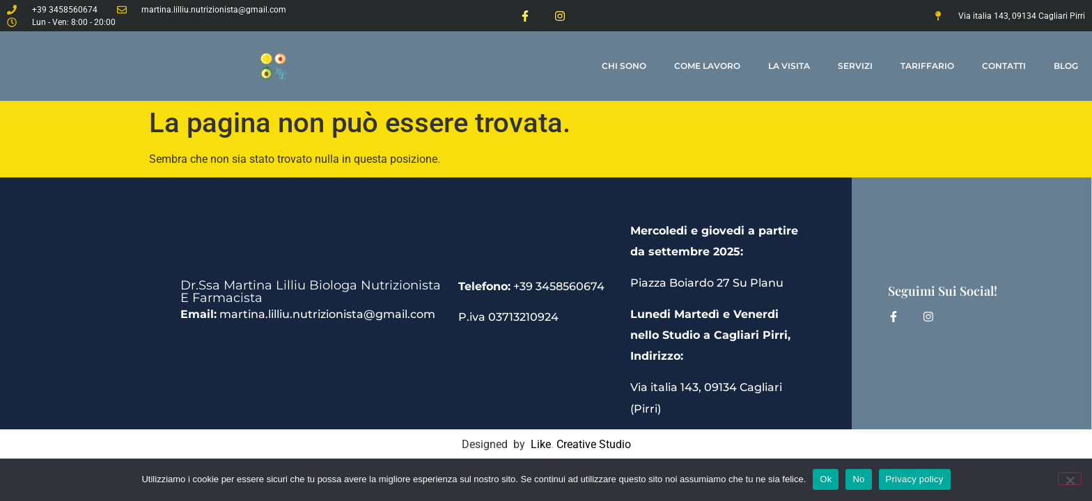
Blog (1066, 66)
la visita (789, 66)
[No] (1070, 478)
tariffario (927, 66)
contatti (1004, 66)
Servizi (855, 66)
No (858, 479)
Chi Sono (624, 66)
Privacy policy (915, 479)
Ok (826, 479)
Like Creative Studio (581, 444)
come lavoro (707, 66)
